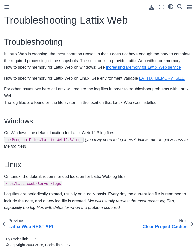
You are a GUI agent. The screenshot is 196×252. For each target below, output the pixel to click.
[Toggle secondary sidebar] (189, 7)
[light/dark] (170, 6)
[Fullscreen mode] (161, 7)
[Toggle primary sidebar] (6, 7)
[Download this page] (151, 7)
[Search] (180, 6)
